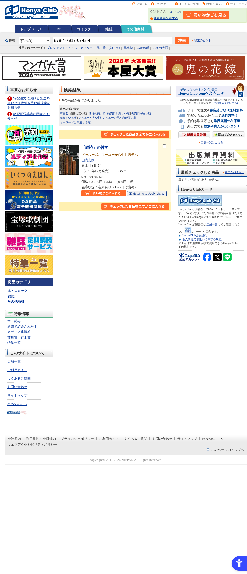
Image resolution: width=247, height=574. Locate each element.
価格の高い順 (97, 113)
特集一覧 (14, 343)
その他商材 (135, 29)
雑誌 (108, 29)
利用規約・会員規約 (41, 439)
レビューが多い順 (89, 117)
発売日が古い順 (141, 113)
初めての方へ (17, 404)
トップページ (30, 29)
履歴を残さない (234, 172)
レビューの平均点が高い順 (119, 117)
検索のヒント (202, 40)
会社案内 (14, 439)
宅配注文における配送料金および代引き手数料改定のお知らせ (28, 102)
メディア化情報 (19, 332)
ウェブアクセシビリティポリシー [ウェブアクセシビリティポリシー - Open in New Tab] (32, 444)
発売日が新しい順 (118, 113)
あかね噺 (143, 48)
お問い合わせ (214, 3)
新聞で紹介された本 (22, 326)
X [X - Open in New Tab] (222, 439)
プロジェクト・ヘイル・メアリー (70, 48)
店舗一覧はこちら (212, 142)
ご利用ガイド (163, 3)
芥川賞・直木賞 (19, 337)
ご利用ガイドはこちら (226, 103)
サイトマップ (238, 3)
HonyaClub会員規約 (194, 235)
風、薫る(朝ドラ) (108, 48)
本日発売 (14, 321)
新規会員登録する (166, 18)
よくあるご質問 (189, 3)
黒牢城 (128, 48)
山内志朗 (88, 160)
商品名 (64, 113)
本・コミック (18, 291)
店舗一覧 (142, 3)
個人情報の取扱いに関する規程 (202, 239)
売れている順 (68, 117)
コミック (84, 29)
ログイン (175, 11)
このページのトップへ (227, 450)
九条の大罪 (160, 48)
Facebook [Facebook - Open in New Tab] (208, 439)
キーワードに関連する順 (75, 122)
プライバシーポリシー (77, 439)
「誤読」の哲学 (94, 147)
